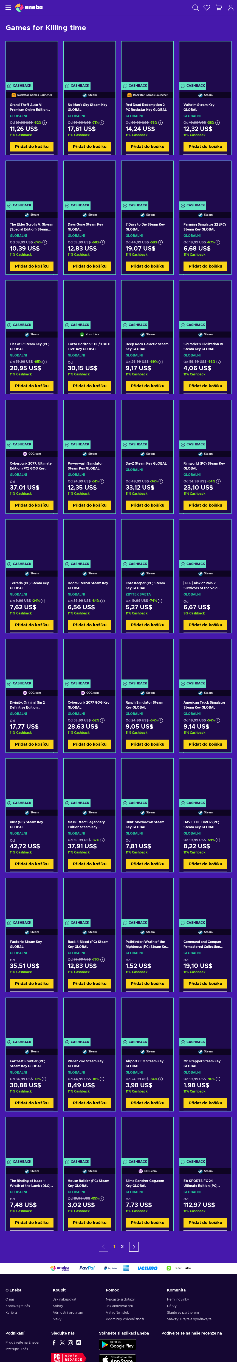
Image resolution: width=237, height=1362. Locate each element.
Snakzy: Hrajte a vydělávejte (189, 1319)
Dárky (172, 1306)
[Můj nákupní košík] (219, 7)
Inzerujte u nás (16, 1349)
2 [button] (122, 1247)
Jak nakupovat (64, 1299)
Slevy (57, 1319)
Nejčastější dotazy (120, 1299)
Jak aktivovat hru (119, 1306)
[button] (134, 1247)
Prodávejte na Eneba (22, 1342)
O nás (10, 1299)
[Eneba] (29, 7)
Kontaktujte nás (17, 1306)
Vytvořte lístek (117, 1312)
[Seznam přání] (207, 7)
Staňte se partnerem (183, 1312)
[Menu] (7, 7)
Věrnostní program (68, 1312)
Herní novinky (178, 1299)
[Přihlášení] (231, 7)
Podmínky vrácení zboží (125, 1319)
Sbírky (58, 1306)
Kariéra (11, 1312)
